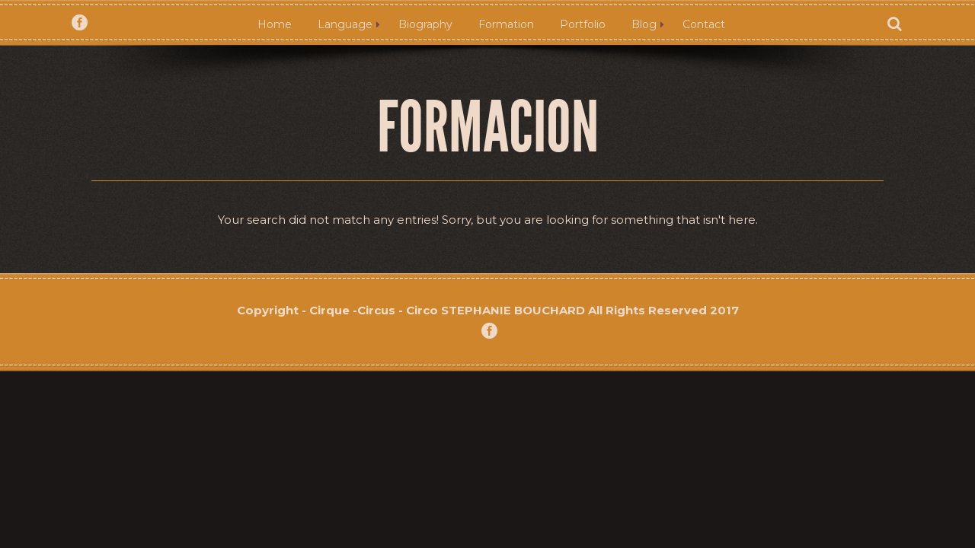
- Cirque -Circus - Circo (371, 310)
